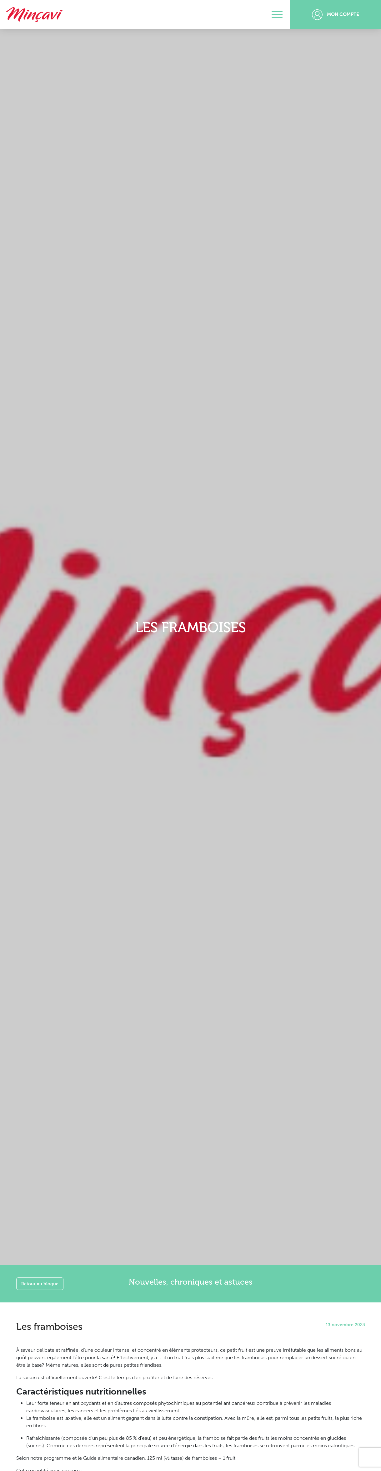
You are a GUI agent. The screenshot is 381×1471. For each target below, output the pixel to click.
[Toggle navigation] (277, 14)
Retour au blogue (39, 1283)
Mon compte (335, 14)
